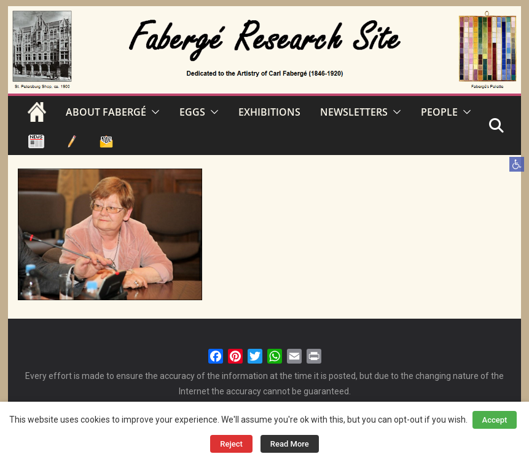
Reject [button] (231, 443)
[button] (516, 164)
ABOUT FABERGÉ (106, 112)
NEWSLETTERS (354, 112)
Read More (289, 443)
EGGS (192, 112)
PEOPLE (439, 112)
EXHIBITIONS (269, 112)
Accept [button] (494, 419)
